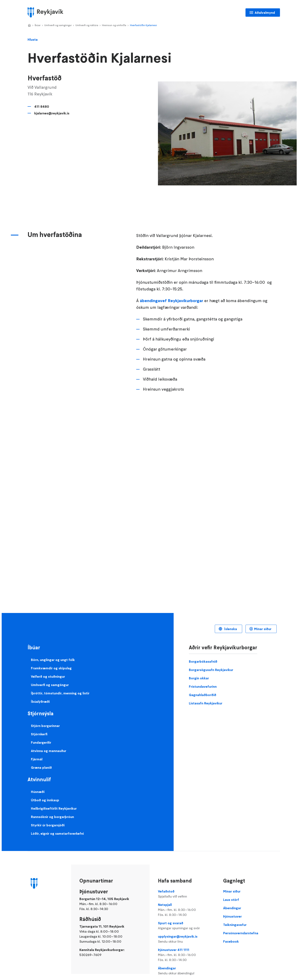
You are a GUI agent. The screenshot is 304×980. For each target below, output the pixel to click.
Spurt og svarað (186, 926)
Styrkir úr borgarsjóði (48, 825)
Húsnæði (38, 792)
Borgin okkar (199, 678)
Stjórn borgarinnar (45, 726)
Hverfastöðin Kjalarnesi (143, 25)
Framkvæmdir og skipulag (51, 668)
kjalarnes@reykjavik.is (51, 113)
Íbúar (38, 25)
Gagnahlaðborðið (202, 695)
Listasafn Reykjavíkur (205, 703)
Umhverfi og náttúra (86, 25)
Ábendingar (186, 971)
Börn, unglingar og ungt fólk (53, 660)
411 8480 (41, 106)
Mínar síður (262, 629)
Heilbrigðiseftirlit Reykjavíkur (54, 808)
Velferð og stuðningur (48, 676)
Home (29, 25)
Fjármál (36, 759)
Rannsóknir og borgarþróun (52, 817)
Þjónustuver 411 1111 (186, 955)
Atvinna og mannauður (48, 751)
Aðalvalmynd (265, 12)
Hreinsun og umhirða (114, 25)
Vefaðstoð (186, 894)
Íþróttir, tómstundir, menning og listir (60, 693)
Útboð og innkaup (45, 800)
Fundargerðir (41, 742)
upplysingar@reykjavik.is (186, 939)
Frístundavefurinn (203, 686)
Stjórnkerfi (39, 734)
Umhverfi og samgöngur (58, 25)
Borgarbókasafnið (203, 661)
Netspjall (186, 910)
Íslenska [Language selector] (230, 629)
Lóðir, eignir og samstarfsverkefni (57, 833)
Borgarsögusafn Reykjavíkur (211, 670)
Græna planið (41, 767)
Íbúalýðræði (40, 701)
